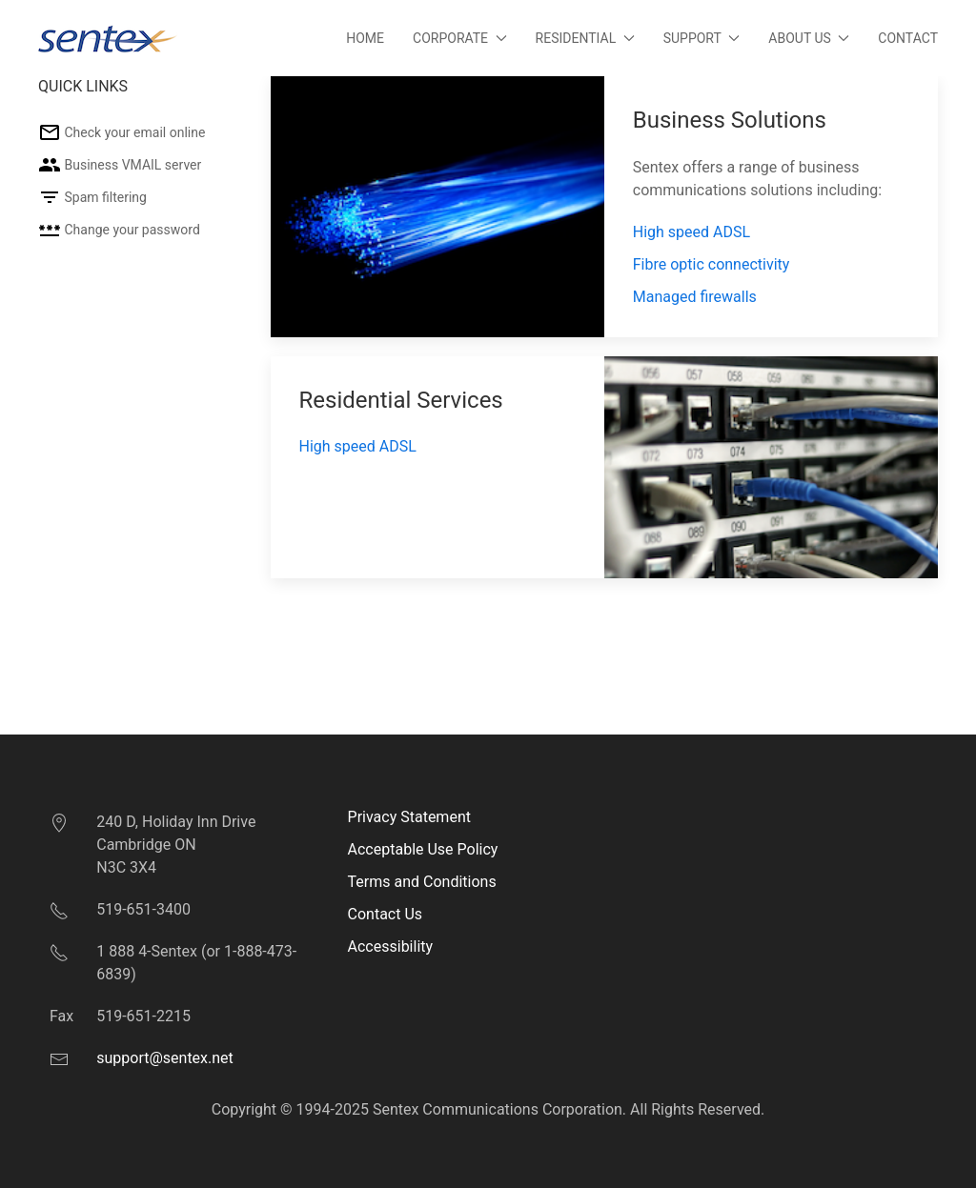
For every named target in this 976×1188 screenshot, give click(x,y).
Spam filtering (92, 197)
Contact (908, 38)
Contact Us (385, 914)
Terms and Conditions (422, 882)
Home (365, 38)
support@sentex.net (165, 1058)
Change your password (119, 229)
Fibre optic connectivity (711, 264)
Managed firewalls (695, 297)
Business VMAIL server (119, 164)
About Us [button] (808, 38)
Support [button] (702, 38)
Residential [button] (585, 38)
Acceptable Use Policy (423, 849)
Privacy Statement (409, 817)
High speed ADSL (691, 232)
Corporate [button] (460, 38)
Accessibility (391, 946)
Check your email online (121, 132)
